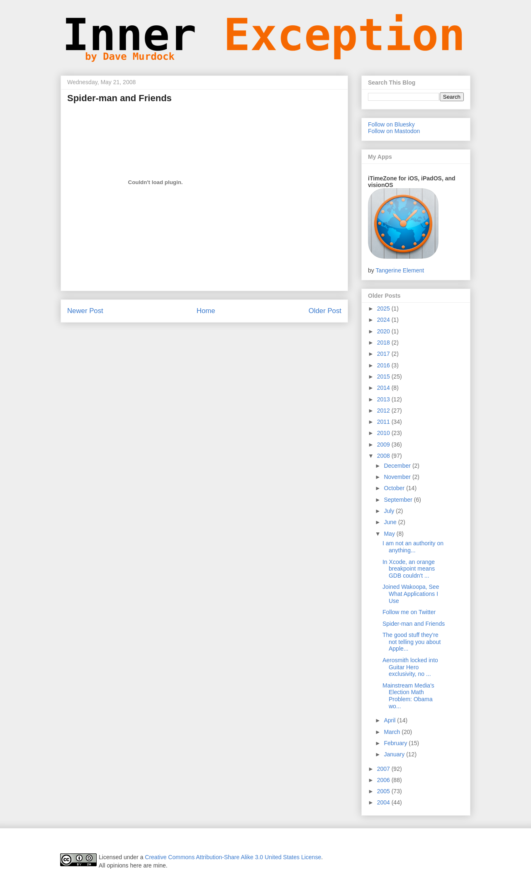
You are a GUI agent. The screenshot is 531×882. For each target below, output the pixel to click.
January (395, 754)
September (399, 499)
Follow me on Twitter (409, 612)
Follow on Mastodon (394, 131)
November (398, 477)
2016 (384, 365)
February (396, 743)
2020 (384, 331)
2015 (384, 376)
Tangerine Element (399, 270)
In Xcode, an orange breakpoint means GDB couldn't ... (408, 569)
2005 (384, 791)
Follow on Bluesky (391, 124)
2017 (384, 353)
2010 (384, 433)
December (398, 465)
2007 (384, 768)
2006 (384, 780)
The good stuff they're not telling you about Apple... (411, 642)
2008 (384, 455)
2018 (384, 342)
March (393, 732)
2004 (384, 802)
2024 (384, 319)
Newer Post (85, 311)
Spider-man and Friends (413, 623)
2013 (384, 399)
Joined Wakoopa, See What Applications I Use (410, 593)
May (390, 533)
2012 (384, 410)
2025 (384, 308)
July (390, 511)
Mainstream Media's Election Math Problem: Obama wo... (408, 695)
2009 (384, 444)
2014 (384, 387)
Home (206, 311)
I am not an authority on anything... (412, 547)
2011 (384, 421)
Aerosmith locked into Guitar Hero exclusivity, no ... (410, 667)
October (395, 488)
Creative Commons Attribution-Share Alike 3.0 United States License (233, 857)
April (390, 720)
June (391, 522)
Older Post (325, 311)
